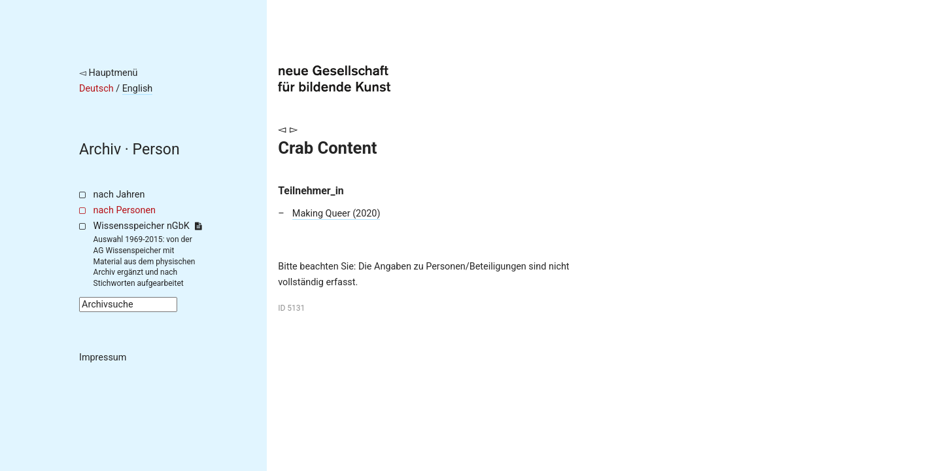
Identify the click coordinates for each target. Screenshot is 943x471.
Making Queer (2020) (336, 213)
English (137, 88)
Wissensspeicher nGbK (147, 226)
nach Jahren (119, 194)
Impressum (102, 357)
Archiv (100, 149)
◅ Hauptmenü (108, 72)
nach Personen (125, 210)
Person (156, 149)
